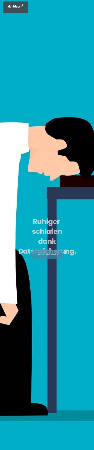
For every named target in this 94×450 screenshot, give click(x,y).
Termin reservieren (47, 255)
